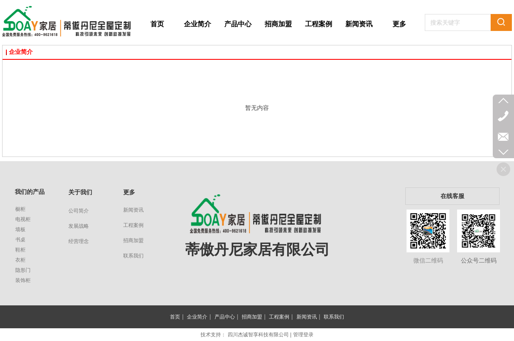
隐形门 (23, 270)
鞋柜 (20, 250)
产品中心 (225, 317)
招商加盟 (133, 240)
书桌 (20, 240)
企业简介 (21, 52)
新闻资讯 (133, 210)
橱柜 (20, 209)
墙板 (20, 229)
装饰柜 (23, 280)
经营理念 (78, 241)
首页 (175, 317)
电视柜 (23, 219)
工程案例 (133, 225)
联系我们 (133, 256)
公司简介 (78, 211)
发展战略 (78, 226)
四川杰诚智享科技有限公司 (258, 335)
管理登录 (303, 335)
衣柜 (20, 260)
